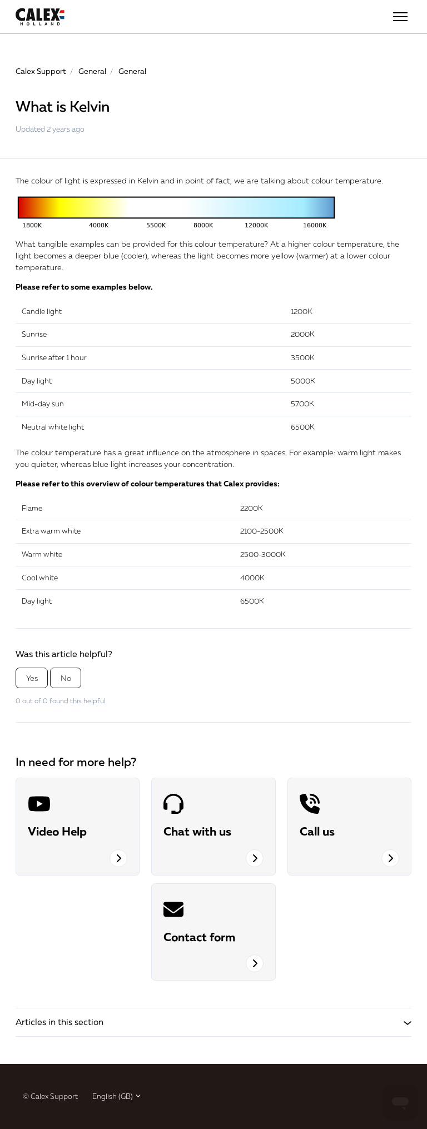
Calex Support (41, 71)
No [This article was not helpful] (66, 678)
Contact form (199, 936)
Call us (317, 831)
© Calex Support (50, 1096)
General (92, 71)
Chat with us (197, 831)
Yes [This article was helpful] (32, 678)
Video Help (57, 831)
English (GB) (117, 1096)
